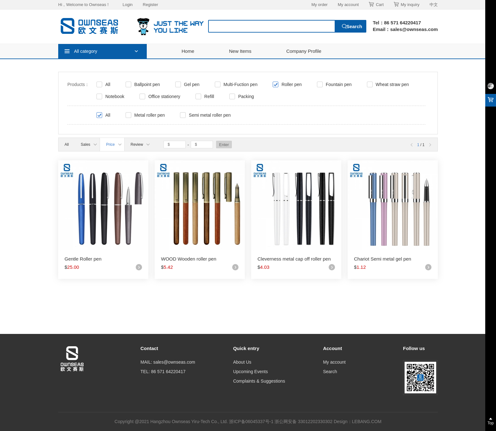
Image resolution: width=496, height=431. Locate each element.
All (107, 84)
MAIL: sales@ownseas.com (167, 362)
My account (348, 4)
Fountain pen (339, 84)
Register (150, 4)
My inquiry (406, 4)
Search (330, 371)
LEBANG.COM (366, 421)
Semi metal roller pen (210, 115)
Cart (376, 4)
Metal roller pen (149, 115)
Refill (209, 96)
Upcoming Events (250, 371)
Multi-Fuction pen (240, 84)
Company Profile (303, 51)
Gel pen (192, 84)
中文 (434, 4)
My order (319, 4)
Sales (89, 144)
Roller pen (292, 84)
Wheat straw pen (392, 84)
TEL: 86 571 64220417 (162, 371)
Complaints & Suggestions (259, 381)
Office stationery (164, 96)
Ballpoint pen (147, 84)
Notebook (114, 96)
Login (127, 4)
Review (140, 144)
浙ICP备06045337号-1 (252, 421)
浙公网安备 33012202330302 (303, 421)
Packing (246, 96)
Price (113, 144)
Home (188, 51)
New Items (240, 51)
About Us (242, 362)
